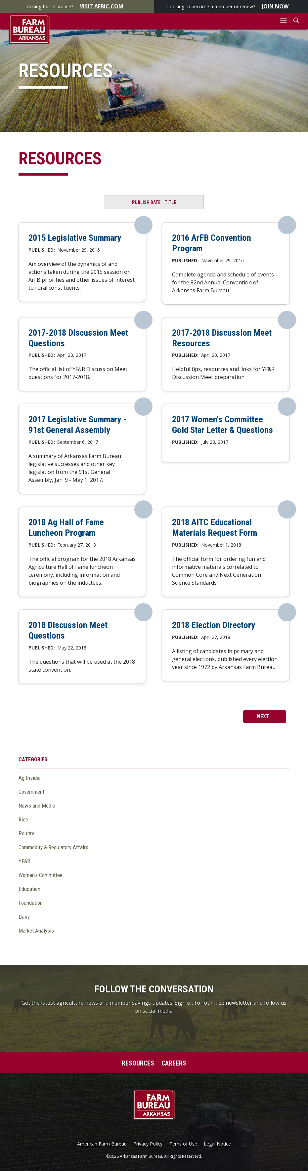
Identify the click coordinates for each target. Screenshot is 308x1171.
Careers (173, 1063)
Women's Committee (41, 875)
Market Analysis (36, 930)
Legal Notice (217, 1144)
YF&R (24, 861)
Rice (23, 819)
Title (170, 202)
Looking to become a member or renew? (231, 6)
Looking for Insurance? (77, 6)
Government (31, 791)
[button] (283, 21)
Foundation (31, 902)
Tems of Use (183, 1144)
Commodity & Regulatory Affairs (53, 847)
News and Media (37, 805)
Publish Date (146, 202)
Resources (138, 1063)
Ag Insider (30, 777)
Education (29, 889)
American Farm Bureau (102, 1144)
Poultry (26, 833)
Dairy (24, 916)
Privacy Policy (147, 1144)
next (264, 716)
